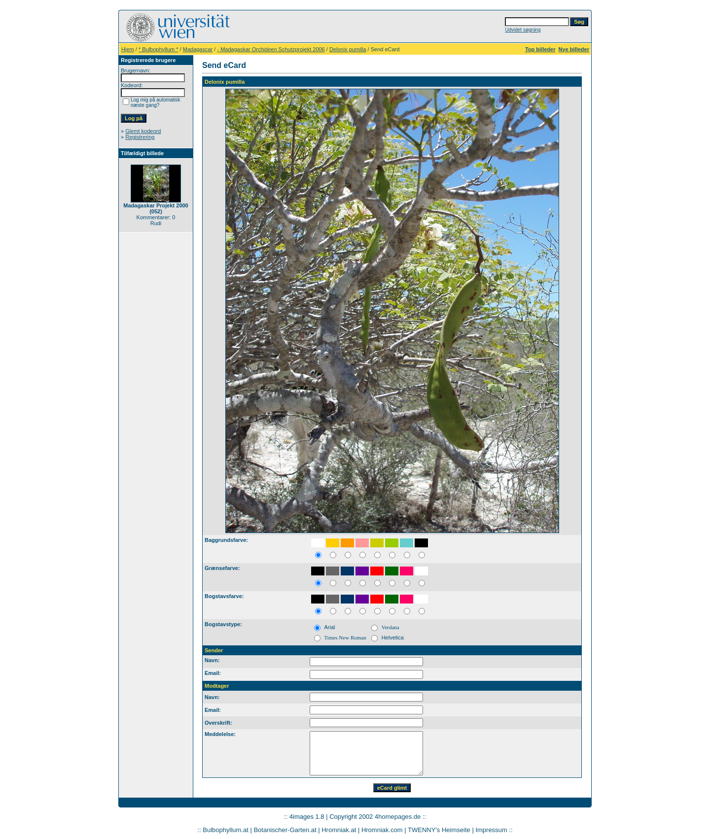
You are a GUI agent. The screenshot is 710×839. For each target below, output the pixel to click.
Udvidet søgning (522, 30)
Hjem (127, 49)
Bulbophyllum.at (225, 830)
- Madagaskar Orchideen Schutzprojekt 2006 (270, 49)
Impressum (491, 830)
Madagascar (198, 49)
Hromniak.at (338, 830)
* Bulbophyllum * (158, 49)
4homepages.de (398, 816)
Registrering (139, 137)
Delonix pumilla (347, 49)
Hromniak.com (382, 830)
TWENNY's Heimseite (439, 830)
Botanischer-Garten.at (284, 830)
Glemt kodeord (143, 131)
